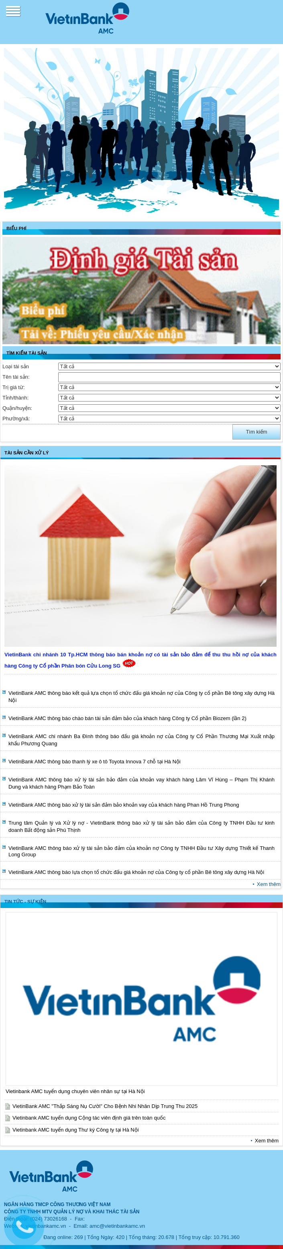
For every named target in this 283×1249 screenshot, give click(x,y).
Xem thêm (269, 884)
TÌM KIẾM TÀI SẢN (26, 352)
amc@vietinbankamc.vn (117, 1226)
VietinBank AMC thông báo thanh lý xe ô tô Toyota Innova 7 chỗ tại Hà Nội (94, 762)
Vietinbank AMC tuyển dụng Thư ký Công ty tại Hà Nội (75, 1130)
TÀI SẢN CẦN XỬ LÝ (26, 452)
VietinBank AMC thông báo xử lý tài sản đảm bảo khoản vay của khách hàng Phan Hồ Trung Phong (123, 805)
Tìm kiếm (256, 432)
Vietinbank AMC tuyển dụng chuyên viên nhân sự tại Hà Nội (75, 1091)
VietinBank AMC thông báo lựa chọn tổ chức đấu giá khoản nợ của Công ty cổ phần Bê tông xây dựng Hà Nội (136, 872)
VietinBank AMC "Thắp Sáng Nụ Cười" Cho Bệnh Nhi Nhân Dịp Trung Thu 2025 (104, 1106)
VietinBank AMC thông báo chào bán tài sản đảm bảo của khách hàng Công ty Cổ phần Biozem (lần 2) (127, 718)
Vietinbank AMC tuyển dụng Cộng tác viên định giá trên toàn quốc (88, 1118)
